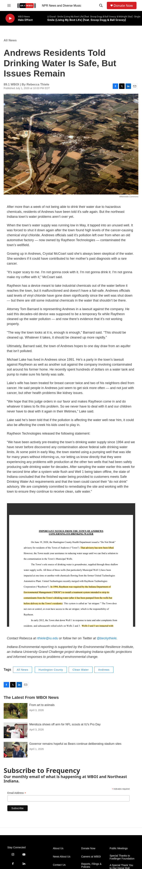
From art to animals (42, 705)
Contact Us (59, 865)
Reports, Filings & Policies (91, 865)
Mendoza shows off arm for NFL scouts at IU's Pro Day (65, 724)
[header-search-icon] (100, 5)
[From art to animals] (15, 711)
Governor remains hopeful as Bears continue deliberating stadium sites (75, 743)
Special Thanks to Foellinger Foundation (122, 857)
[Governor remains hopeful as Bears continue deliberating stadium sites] (15, 750)
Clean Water (81, 669)
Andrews (103, 669)
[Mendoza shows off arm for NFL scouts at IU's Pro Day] (15, 730)
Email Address (16, 793)
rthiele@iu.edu (47, 638)
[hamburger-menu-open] (8, 5)
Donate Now (123, 6)
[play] (10, 18)
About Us (58, 848)
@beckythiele (107, 638)
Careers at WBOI (91, 856)
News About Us (62, 856)
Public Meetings (119, 848)
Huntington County (51, 669)
